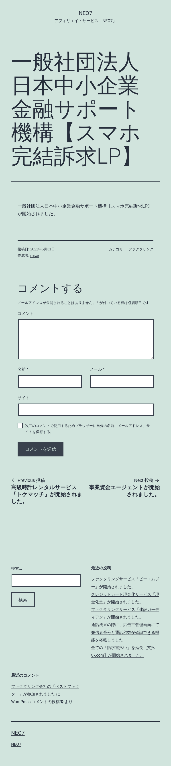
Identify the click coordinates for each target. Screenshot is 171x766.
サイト (24, 397)
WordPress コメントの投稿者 (37, 701)
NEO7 (85, 13)
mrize (34, 255)
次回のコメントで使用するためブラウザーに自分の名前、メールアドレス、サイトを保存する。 (87, 429)
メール (97, 369)
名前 (23, 369)
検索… (16, 568)
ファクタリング (140, 249)
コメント (26, 313)
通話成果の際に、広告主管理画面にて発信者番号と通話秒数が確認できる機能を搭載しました (125, 632)
